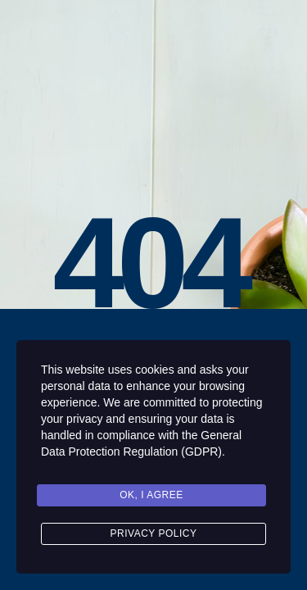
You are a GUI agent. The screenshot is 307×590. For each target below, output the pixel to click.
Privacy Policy (154, 533)
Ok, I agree (151, 495)
